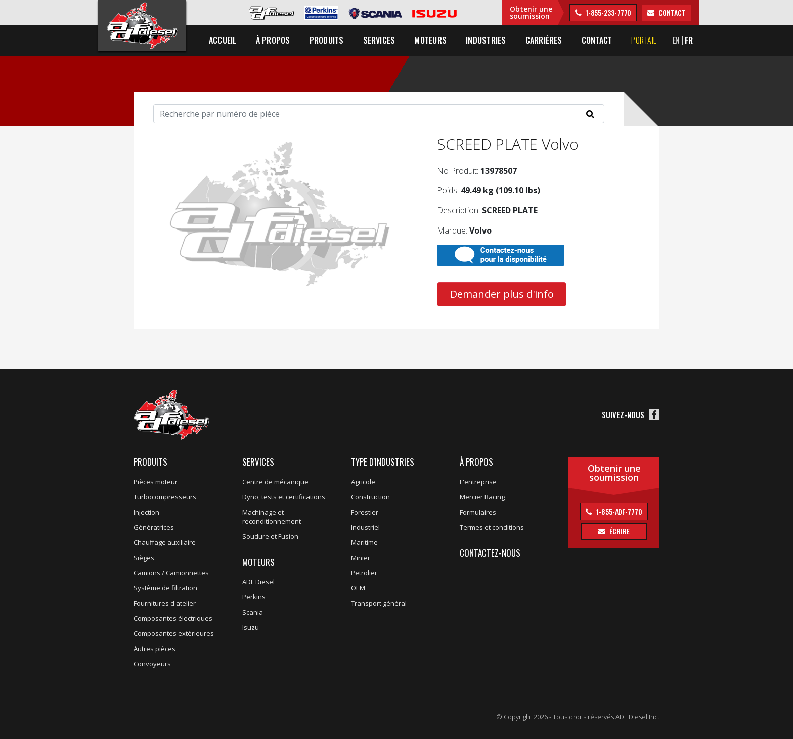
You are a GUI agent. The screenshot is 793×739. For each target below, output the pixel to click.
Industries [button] (486, 40)
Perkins (254, 597)
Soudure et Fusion (270, 536)
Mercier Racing (482, 496)
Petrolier (364, 572)
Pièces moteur (156, 481)
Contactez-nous (490, 552)
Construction (370, 496)
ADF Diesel (258, 581)
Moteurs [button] (430, 40)
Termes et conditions (492, 527)
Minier (360, 557)
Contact (597, 40)
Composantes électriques (173, 618)
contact (671, 12)
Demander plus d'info (502, 294)
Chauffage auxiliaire (165, 542)
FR (689, 40)
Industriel (365, 527)
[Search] (378, 113)
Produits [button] (327, 40)
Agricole (363, 481)
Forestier (364, 512)
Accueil (223, 40)
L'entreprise (478, 481)
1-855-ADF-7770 (618, 511)
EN (676, 40)
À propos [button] (273, 40)
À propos (476, 461)
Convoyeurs (152, 663)
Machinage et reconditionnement (271, 516)
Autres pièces (154, 648)
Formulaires (478, 512)
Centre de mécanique (275, 481)
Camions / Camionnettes (171, 572)
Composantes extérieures (174, 633)
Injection (146, 512)
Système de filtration (165, 587)
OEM (358, 587)
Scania (252, 612)
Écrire (618, 531)
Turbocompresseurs (165, 496)
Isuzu (250, 627)
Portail (643, 40)
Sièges (144, 557)
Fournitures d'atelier (165, 603)
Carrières (543, 40)
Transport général (379, 603)
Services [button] (379, 40)
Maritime (364, 542)
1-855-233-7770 (608, 12)
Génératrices (154, 527)
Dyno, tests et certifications (283, 496)
